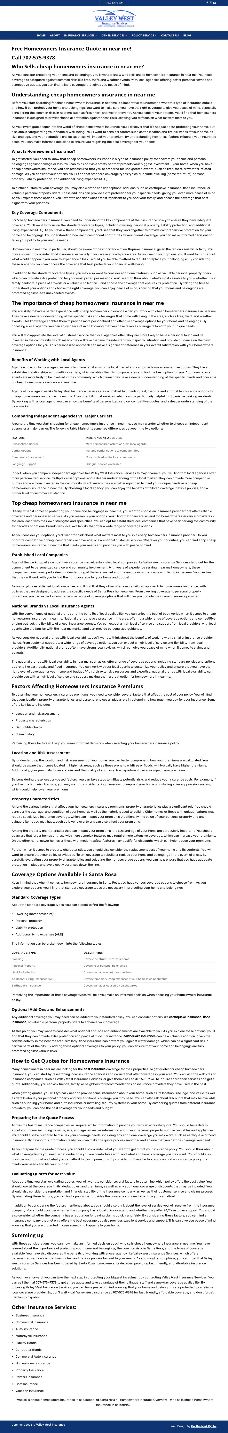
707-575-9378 (39, 57)
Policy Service (144, 35)
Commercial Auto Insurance (36, 1356)
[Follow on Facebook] (207, 3)
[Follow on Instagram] (211, 3)
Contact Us (170, 35)
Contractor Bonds (29, 1350)
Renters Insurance (29, 1377)
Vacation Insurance (30, 1391)
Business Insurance (30, 1315)
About (55, 35)
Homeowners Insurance (50, 151)
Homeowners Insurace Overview (143, 1400)
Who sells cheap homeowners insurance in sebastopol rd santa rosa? (66, 1400)
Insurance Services (80, 35)
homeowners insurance (56, 694)
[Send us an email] (214, 3)
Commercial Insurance (32, 1322)
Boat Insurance (27, 1384)
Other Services (114, 35)
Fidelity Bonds (26, 1343)
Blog (187, 35)
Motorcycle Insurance (31, 1336)
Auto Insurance (27, 1329)
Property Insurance (30, 1370)
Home (41, 35)
